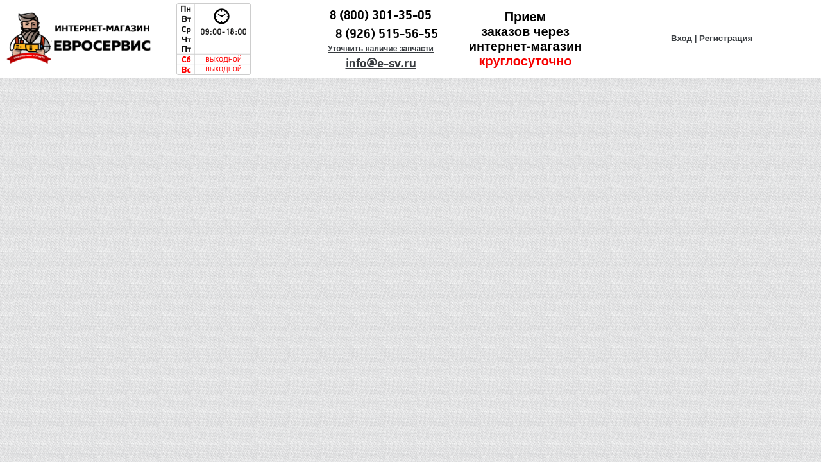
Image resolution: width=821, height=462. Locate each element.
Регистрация (725, 38)
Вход (681, 38)
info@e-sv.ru (381, 63)
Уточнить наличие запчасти (381, 48)
